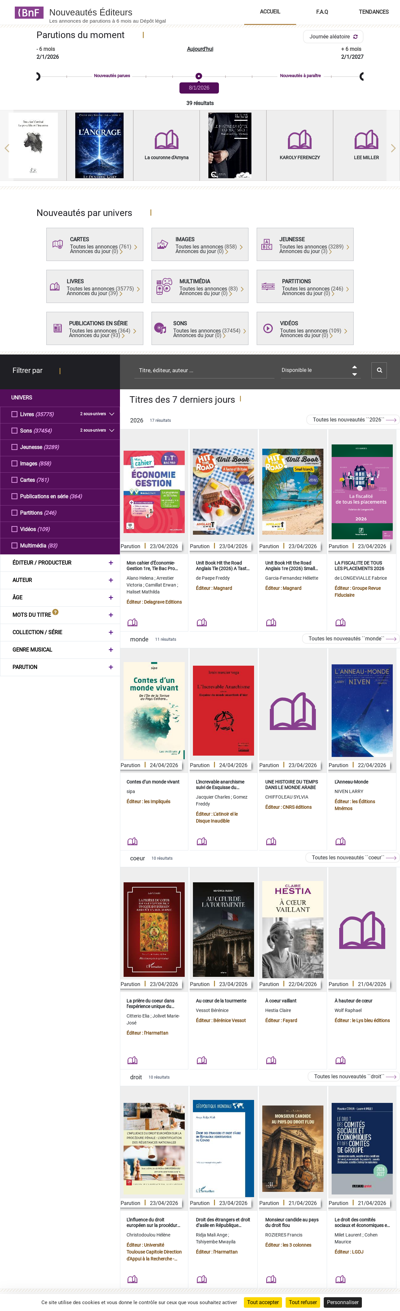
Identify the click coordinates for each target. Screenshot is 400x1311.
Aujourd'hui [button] (200, 49)
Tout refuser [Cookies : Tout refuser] (303, 1302)
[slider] (200, 76)
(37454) (42, 430)
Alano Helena (140, 578)
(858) (44, 463)
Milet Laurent (349, 1234)
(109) (43, 529)
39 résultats (200, 103)
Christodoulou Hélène (148, 1234)
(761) (42, 480)
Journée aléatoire (335, 36)
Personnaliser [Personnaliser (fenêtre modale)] (343, 1302)
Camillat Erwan (161, 585)
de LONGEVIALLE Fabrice (361, 578)
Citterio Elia (139, 1016)
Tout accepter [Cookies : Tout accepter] (263, 1302)
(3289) (51, 447)
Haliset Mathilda (143, 591)
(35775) (44, 414)
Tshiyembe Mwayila (216, 1241)
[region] (200, 148)
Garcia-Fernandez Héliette (291, 578)
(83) (52, 545)
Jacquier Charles (213, 797)
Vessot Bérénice (212, 1010)
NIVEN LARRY (349, 791)
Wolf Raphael (348, 1010)
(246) (50, 512)
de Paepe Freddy (213, 578)
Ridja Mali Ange (212, 1234)
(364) (75, 496)
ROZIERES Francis (283, 1234)
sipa (131, 791)
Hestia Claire (278, 1010)
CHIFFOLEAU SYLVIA (286, 797)
